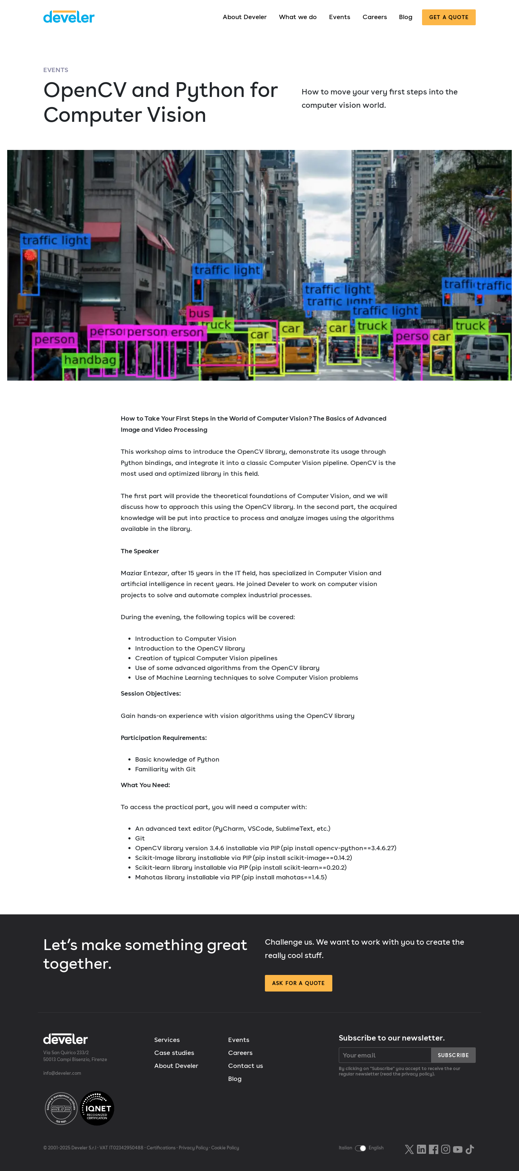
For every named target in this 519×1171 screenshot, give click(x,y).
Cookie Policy (225, 1147)
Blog (405, 17)
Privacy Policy (193, 1147)
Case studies (174, 1052)
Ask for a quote (298, 983)
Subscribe (453, 1055)
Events (339, 17)
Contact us (245, 1065)
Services (167, 1039)
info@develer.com (62, 1073)
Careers (375, 17)
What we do (298, 17)
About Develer (245, 17)
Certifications (161, 1147)
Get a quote (449, 17)
